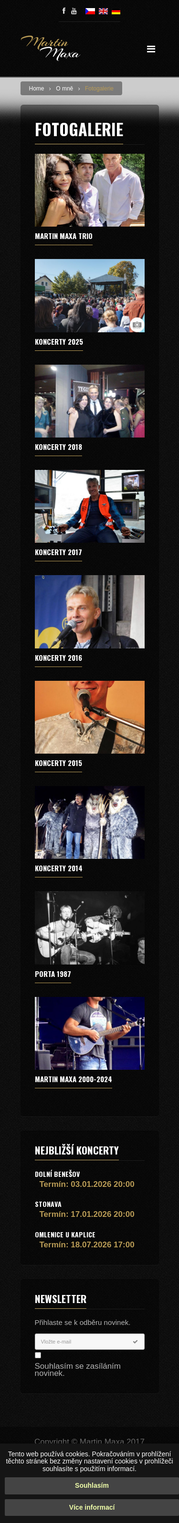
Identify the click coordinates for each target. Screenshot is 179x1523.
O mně (64, 88)
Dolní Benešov (57, 1174)
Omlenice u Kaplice (65, 1234)
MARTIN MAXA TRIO (64, 235)
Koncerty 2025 (59, 341)
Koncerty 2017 (58, 552)
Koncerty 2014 (59, 868)
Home (36, 88)
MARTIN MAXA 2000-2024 (73, 1079)
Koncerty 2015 (58, 762)
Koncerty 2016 (58, 657)
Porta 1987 (53, 973)
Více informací (92, 1507)
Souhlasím (92, 1485)
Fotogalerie (99, 88)
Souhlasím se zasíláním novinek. (78, 1370)
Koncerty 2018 (58, 446)
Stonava (48, 1204)
